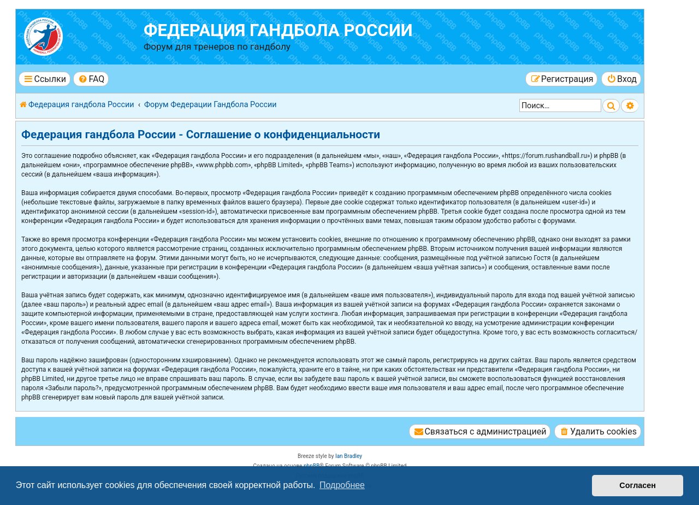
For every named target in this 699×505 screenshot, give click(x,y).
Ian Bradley (348, 456)
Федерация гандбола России (278, 30)
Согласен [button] (637, 485)
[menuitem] (91, 79)
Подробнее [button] (342, 485)
